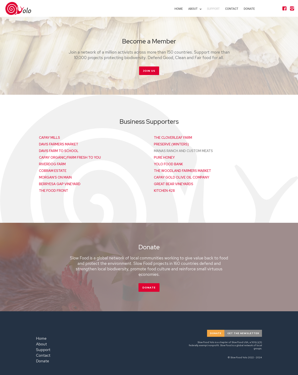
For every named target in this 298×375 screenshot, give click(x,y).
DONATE (149, 287)
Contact (231, 9)
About (192, 9)
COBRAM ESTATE (52, 171)
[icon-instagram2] (291, 8)
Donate (249, 9)
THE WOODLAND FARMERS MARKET (182, 171)
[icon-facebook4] (284, 8)
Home (178, 9)
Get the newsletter (243, 333)
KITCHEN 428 (164, 190)
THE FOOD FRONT (53, 190)
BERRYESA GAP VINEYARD (59, 184)
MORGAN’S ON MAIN (55, 177)
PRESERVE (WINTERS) (171, 144)
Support (213, 9)
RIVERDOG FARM (52, 164)
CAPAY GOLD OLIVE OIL (181, 177)
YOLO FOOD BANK (168, 164)
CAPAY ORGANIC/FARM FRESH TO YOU (70, 157)
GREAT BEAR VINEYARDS (173, 184)
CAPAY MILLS (49, 137)
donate (215, 333)
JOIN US (149, 70)
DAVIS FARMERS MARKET (58, 144)
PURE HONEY (164, 157)
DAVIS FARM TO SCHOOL (58, 151)
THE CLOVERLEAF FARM (173, 137)
